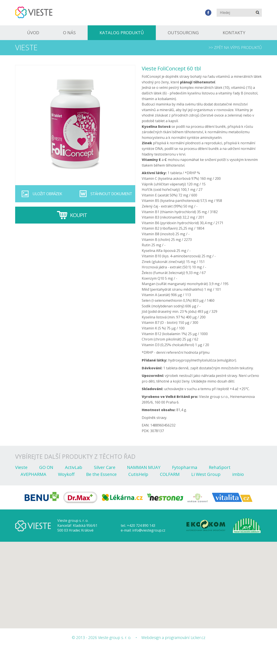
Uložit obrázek (47, 193)
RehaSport (219, 467)
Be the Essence (101, 474)
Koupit (78, 215)
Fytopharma (184, 467)
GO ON (46, 467)
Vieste (21, 467)
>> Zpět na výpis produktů (235, 47)
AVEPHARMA (33, 474)
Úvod (33, 33)
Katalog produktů (122, 33)
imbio (238, 474)
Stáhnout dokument (111, 193)
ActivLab (73, 467)
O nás (69, 33)
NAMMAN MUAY (143, 467)
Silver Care (104, 467)
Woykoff (66, 474)
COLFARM (170, 474)
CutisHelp (138, 474)
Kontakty (234, 33)
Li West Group (206, 474)
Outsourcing (183, 33)
